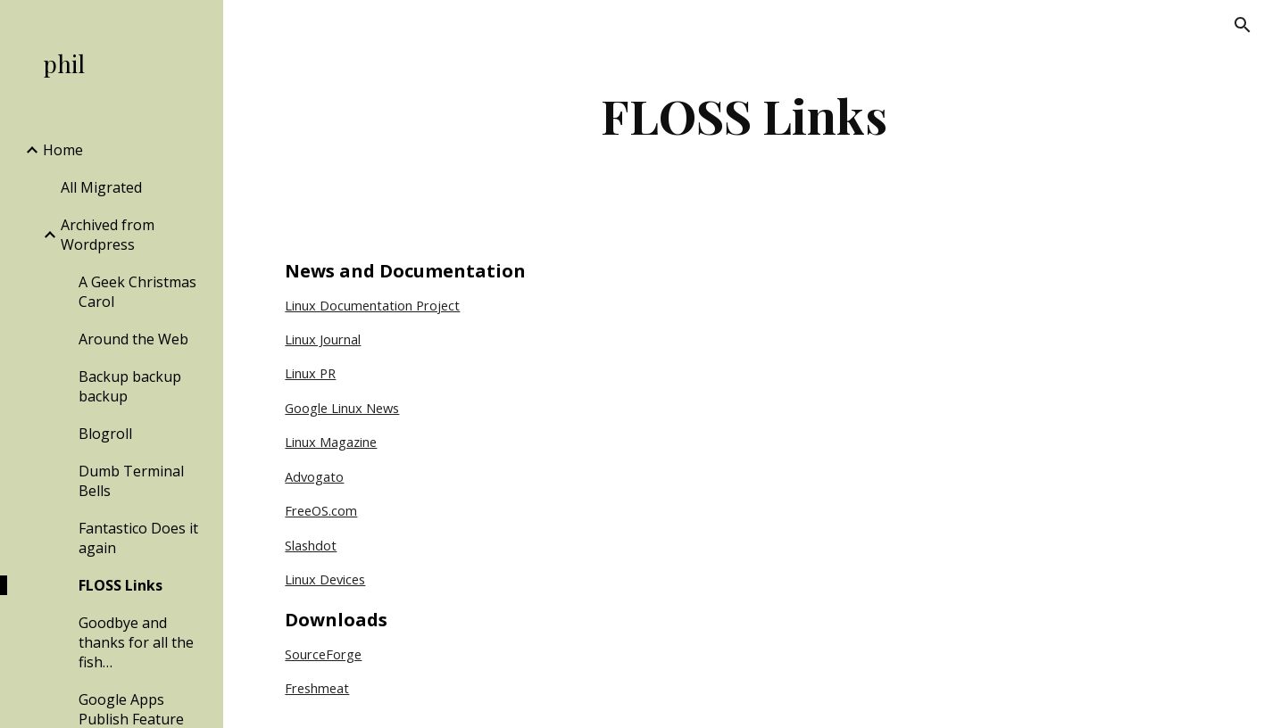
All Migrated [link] (101, 187)
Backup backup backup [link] (130, 386)
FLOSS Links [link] (120, 585)
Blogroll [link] (105, 433)
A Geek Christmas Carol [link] (137, 291)
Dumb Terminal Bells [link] (131, 480)
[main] (743, 115)
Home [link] (63, 150)
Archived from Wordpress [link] (107, 234)
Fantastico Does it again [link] (138, 538)
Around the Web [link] (133, 339)
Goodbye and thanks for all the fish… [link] (136, 642)
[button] (1242, 25)
